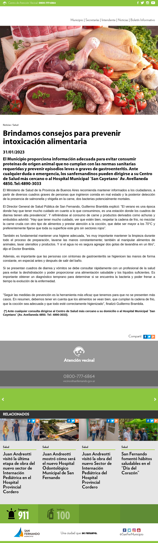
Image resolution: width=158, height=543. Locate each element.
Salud (6, 447)
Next (153, 399)
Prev (5, 399)
